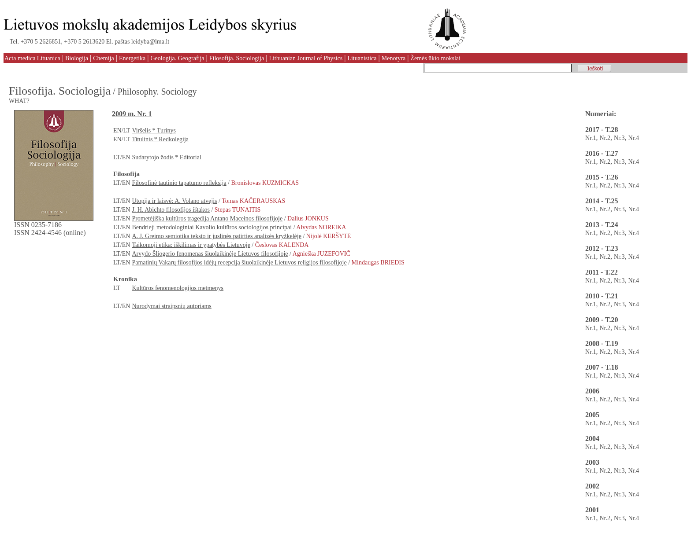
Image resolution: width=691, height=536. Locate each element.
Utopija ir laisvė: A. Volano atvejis (174, 201)
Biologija (76, 58)
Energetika (132, 58)
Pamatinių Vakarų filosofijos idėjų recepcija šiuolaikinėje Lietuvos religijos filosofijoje (239, 262)
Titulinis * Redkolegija (160, 139)
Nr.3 (619, 138)
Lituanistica (361, 58)
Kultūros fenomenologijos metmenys (177, 288)
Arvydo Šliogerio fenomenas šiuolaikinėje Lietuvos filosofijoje (210, 253)
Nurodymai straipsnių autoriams (171, 306)
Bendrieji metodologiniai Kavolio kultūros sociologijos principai (212, 227)
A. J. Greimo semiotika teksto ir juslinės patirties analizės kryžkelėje (216, 236)
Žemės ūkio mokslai (435, 58)
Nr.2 (605, 138)
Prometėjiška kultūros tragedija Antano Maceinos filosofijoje (207, 218)
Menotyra (393, 58)
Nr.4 (633, 138)
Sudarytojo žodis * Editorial (166, 157)
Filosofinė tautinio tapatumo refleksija (179, 183)
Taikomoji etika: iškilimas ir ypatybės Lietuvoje (191, 245)
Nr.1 (590, 138)
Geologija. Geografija (177, 58)
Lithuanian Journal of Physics (305, 58)
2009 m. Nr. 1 (132, 113)
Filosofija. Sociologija (236, 58)
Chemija (103, 58)
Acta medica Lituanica (32, 58)
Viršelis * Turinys (154, 130)
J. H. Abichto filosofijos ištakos (171, 209)
